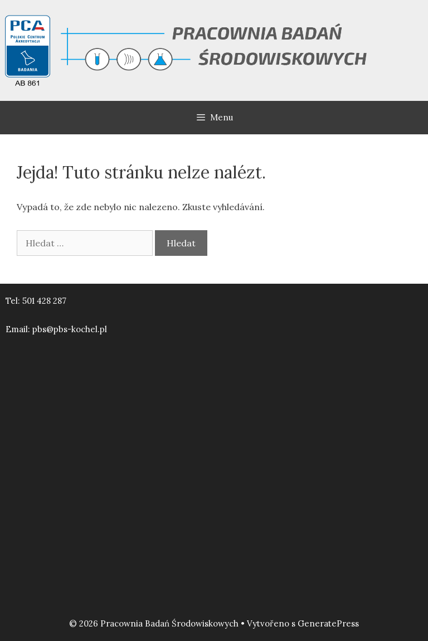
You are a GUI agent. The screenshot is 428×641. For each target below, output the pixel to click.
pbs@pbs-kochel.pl (69, 329)
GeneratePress (328, 623)
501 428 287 (44, 300)
